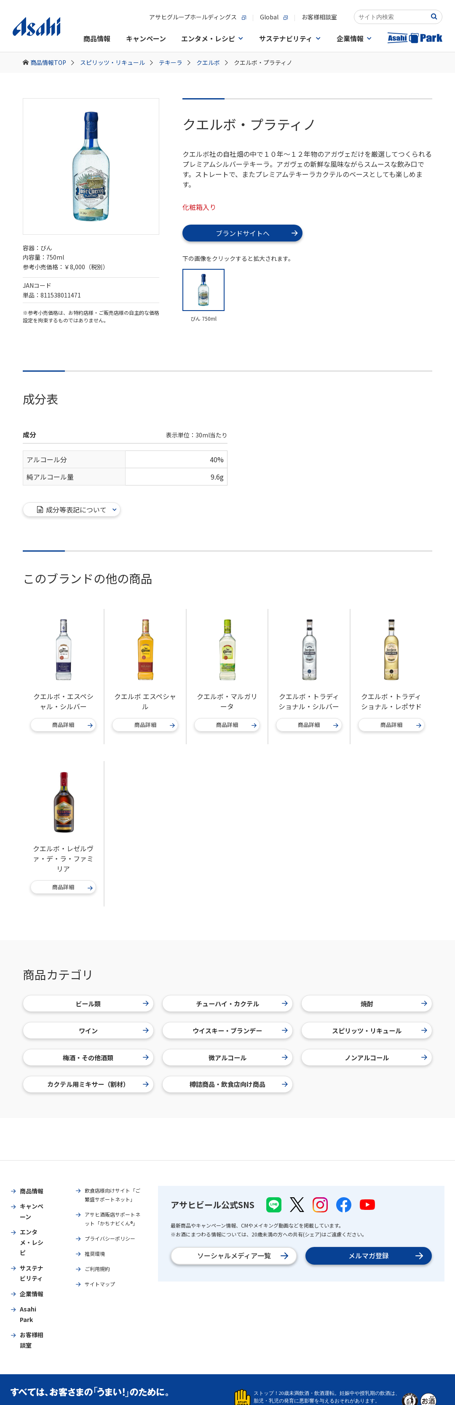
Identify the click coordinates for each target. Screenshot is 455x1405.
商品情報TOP (52, 62)
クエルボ (212, 62)
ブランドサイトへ (257, 233)
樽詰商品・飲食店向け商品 (239, 1084)
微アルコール (248, 1057)
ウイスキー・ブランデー (240, 1030)
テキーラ (174, 62)
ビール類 (112, 1003)
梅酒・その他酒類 (106, 1057)
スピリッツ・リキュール (116, 62)
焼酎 (394, 1003)
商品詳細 (72, 725)
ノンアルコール (386, 1057)
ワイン (114, 1030)
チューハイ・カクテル (242, 1003)
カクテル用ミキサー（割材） (98, 1084)
